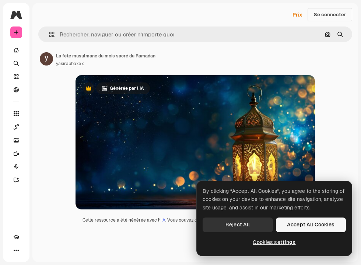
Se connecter (330, 14)
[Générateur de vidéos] (16, 153)
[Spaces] (16, 127)
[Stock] (16, 76)
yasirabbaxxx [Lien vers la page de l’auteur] (70, 64)
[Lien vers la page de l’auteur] (46, 59)
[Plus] (16, 250)
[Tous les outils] (16, 114)
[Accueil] (16, 50)
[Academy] (16, 237)
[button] (49, 34)
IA (163, 220)
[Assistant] (16, 180)
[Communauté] (16, 90)
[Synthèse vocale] (16, 167)
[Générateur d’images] (16, 140)
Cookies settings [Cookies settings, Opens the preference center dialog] (274, 242)
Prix (297, 14)
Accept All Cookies (311, 224)
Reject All (237, 224)
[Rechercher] (16, 63)
